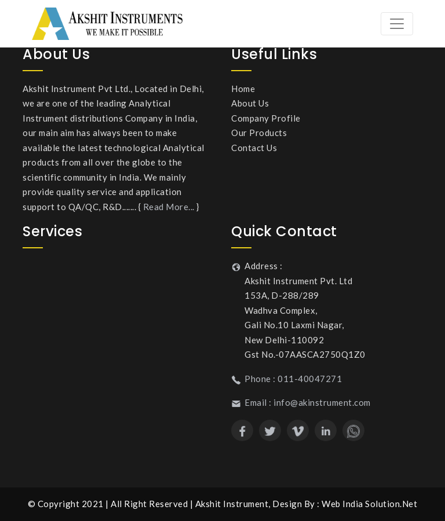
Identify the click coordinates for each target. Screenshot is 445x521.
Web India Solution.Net (369, 503)
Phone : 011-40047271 (293, 378)
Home (243, 88)
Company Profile (266, 118)
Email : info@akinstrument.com (308, 402)
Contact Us (254, 147)
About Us (250, 103)
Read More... (169, 206)
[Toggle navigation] (397, 23)
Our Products (259, 132)
